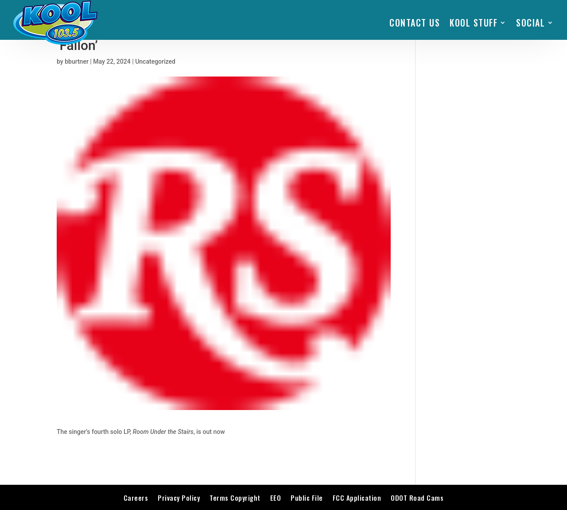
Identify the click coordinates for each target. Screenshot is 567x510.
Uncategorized (155, 61)
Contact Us (414, 22)
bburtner (77, 61)
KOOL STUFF (473, 22)
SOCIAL (530, 22)
